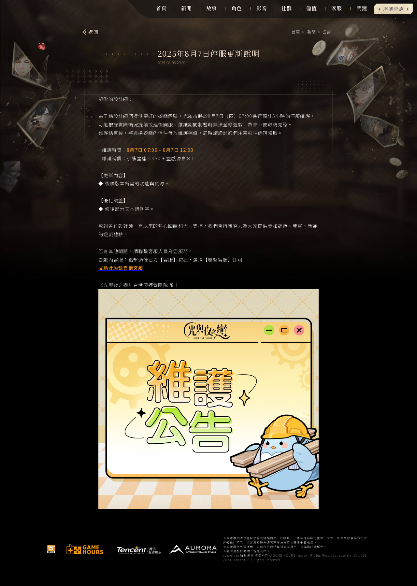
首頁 (161, 8)
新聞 (186, 8)
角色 (236, 8)
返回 (93, 31)
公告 (326, 32)
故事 (211, 8)
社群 (286, 8)
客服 (336, 8)
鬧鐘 (361, 8)
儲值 (311, 8)
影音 (261, 8)
